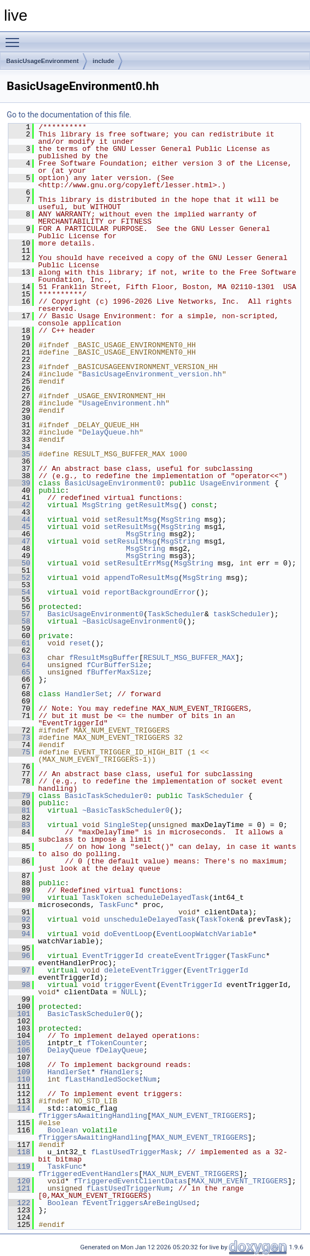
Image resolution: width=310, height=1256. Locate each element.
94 (19, 934)
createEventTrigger (187, 956)
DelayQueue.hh (110, 432)
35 (19, 454)
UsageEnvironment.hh (123, 403)
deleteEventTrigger (143, 970)
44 (19, 519)
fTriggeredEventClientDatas (130, 1181)
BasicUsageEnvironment (42, 61)
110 (19, 1079)
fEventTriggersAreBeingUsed (139, 1203)
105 (19, 1043)
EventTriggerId (112, 956)
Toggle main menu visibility (15, 37)
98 (19, 985)
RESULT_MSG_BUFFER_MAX (189, 658)
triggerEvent (130, 985)
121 (19, 1188)
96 (19, 956)
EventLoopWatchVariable (205, 934)
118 (19, 1152)
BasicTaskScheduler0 (106, 796)
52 (19, 578)
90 (19, 898)
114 (19, 1108)
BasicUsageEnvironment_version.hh (152, 374)
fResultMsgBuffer (104, 658)
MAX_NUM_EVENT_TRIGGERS (200, 1116)
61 (19, 643)
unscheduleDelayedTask (150, 919)
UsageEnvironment (235, 483)
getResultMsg (152, 505)
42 (19, 505)
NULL (129, 992)
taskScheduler (241, 614)
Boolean (63, 1130)
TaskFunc (116, 905)
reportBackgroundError (150, 592)
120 (19, 1181)
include (104, 61)
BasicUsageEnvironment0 (113, 483)
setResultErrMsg (137, 563)
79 (19, 796)
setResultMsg (130, 519)
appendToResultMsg (141, 578)
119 (19, 1166)
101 (19, 1014)
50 (19, 563)
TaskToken (101, 898)
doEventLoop (128, 934)
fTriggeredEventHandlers (88, 1174)
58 (19, 621)
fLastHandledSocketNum (111, 1079)
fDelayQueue (119, 1050)
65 (19, 672)
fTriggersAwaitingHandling (92, 1116)
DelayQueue (69, 1050)
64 (19, 665)
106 (19, 1050)
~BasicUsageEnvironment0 (132, 621)
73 (19, 738)
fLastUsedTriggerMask (135, 1152)
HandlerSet (87, 694)
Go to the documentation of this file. (69, 114)
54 (19, 592)
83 (19, 825)
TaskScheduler (176, 614)
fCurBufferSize (117, 665)
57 (19, 614)
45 (19, 527)
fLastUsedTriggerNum (128, 1188)
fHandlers (119, 1072)
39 (19, 483)
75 (19, 752)
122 (19, 1203)
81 (19, 810)
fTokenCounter (115, 1043)
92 (19, 919)
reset (80, 643)
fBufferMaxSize (117, 672)
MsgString (101, 505)
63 (19, 658)
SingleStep (126, 825)
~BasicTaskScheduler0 (126, 810)
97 (19, 970)
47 (19, 541)
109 (19, 1072)
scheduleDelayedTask (167, 898)
